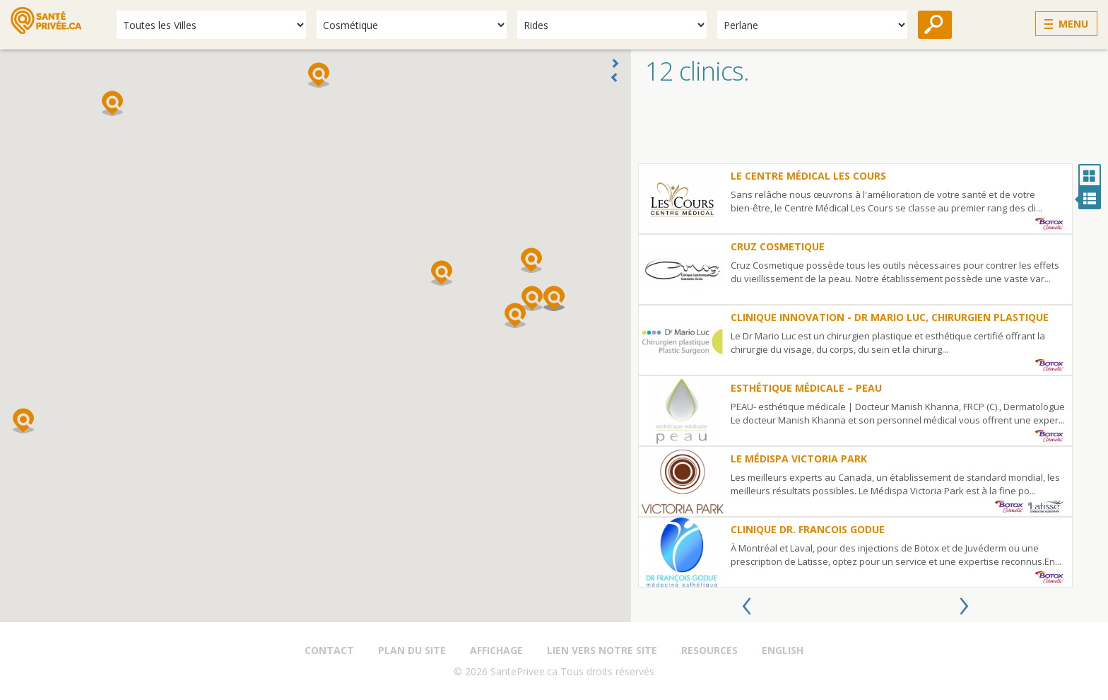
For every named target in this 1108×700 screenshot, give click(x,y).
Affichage (496, 650)
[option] (855, 375)
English (782, 650)
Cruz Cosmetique (778, 246)
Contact (329, 650)
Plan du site (412, 650)
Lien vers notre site (602, 650)
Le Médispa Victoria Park (799, 458)
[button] (531, 260)
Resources (709, 650)
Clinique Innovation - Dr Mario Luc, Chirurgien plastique (890, 317)
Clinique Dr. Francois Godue (808, 529)
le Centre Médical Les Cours (808, 175)
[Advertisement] (869, 128)
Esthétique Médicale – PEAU (806, 388)
